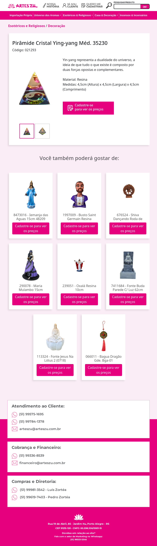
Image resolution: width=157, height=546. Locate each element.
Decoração (56, 26)
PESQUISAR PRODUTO (124, 2)
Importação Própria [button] (21, 15)
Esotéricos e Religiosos (26, 26)
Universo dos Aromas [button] (46, 15)
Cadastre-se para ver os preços (31, 228)
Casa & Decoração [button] (105, 15)
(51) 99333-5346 (78, 539)
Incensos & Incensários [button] (133, 15)
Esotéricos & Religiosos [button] (77, 15)
